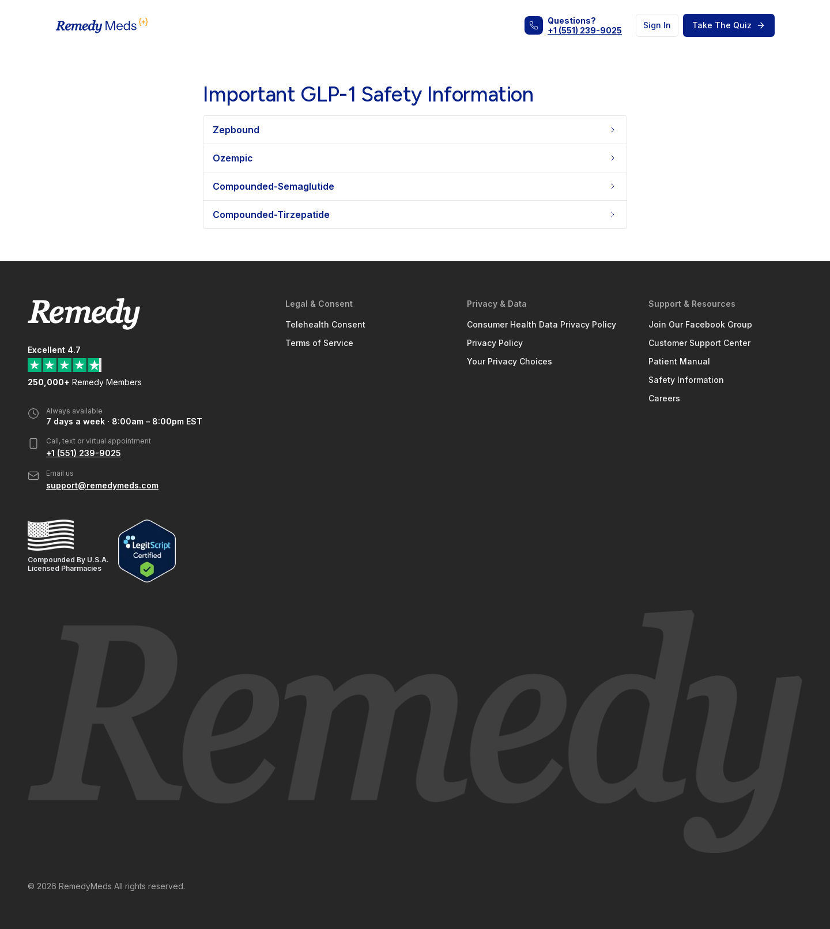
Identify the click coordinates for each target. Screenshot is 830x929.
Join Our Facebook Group (700, 324)
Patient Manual (679, 361)
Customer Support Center (699, 343)
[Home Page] (101, 25)
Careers (664, 398)
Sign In (657, 25)
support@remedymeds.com (102, 485)
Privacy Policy (495, 343)
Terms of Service (319, 343)
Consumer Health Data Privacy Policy (541, 324)
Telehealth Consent (325, 324)
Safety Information (686, 380)
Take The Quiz (728, 25)
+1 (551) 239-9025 (585, 30)
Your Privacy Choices (509, 361)
